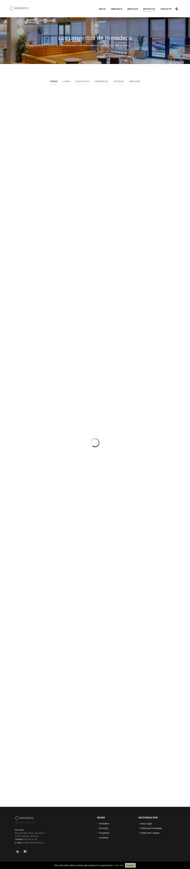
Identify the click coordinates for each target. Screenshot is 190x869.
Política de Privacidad (151, 828)
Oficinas (119, 81)
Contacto (103, 837)
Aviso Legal (146, 823)
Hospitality (82, 81)
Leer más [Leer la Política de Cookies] (119, 865)
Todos (54, 81)
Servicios (103, 828)
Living (66, 81)
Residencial (101, 81)
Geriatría (134, 81)
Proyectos (104, 832)
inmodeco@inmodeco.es (33, 842)
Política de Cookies (149, 832)
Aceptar (130, 865)
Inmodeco (104, 823)
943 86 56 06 (30, 839)
